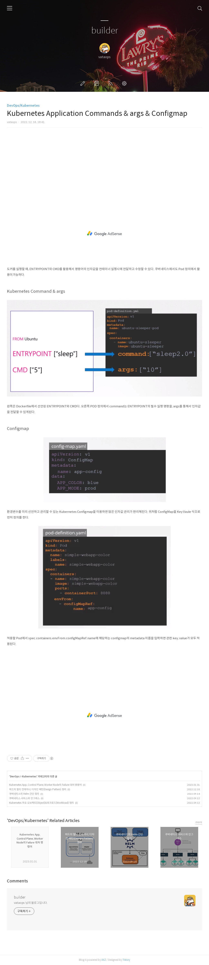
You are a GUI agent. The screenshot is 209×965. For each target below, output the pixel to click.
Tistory (126, 959)
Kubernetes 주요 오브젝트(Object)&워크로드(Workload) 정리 (41, 802)
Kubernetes (29, 776)
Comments (17, 881)
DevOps (15, 776)
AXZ (103, 959)
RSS (111, 83)
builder (104, 31)
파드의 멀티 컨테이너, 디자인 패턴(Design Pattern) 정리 (37, 789)
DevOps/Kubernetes (23, 105)
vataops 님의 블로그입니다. (31, 903)
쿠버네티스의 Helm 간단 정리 (24, 793)
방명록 (97, 83)
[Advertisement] (104, 166)
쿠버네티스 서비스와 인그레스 (24, 798)
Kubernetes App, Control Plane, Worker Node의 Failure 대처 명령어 (45, 784)
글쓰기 (83, 83)
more (199, 822)
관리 (125, 83)
